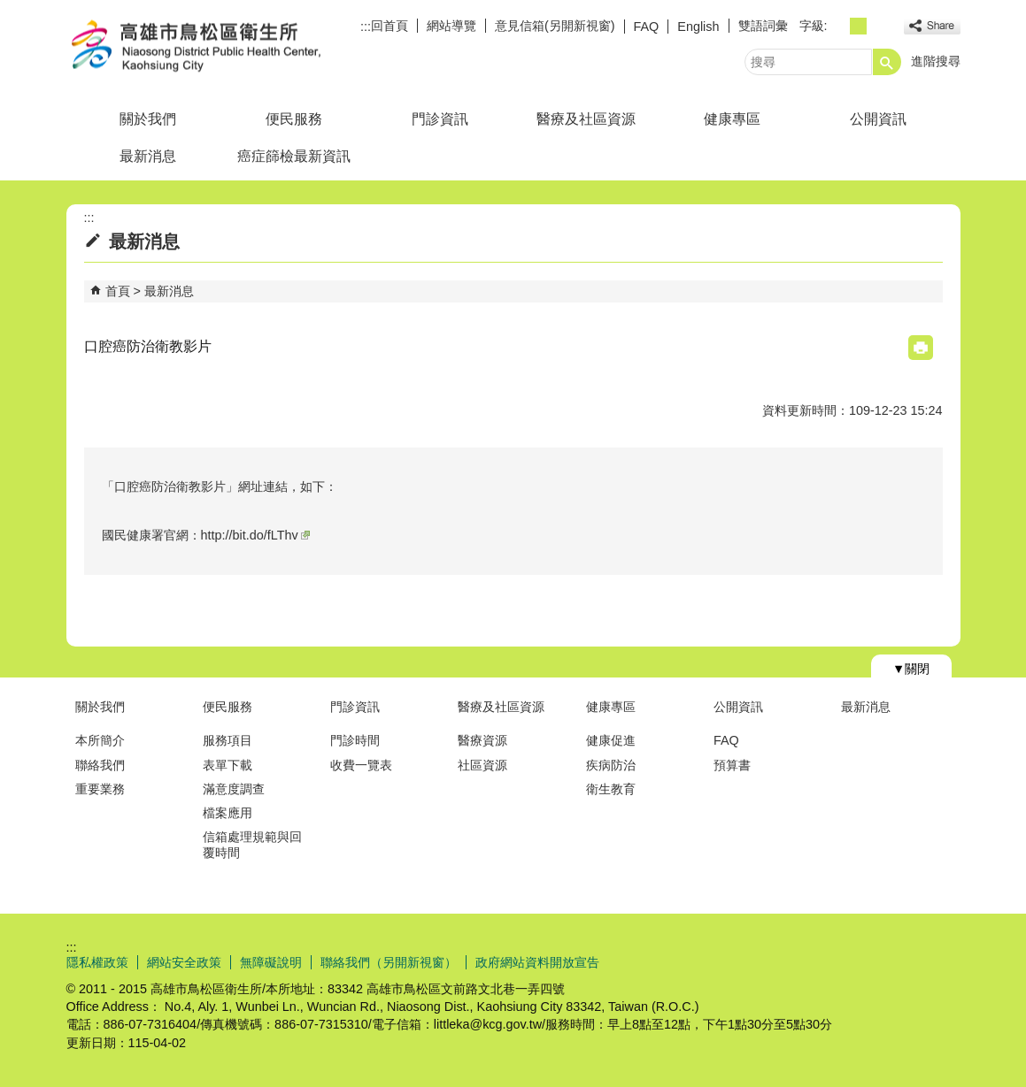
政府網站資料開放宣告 (537, 962)
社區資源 (482, 765)
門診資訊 (440, 118)
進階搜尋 (935, 61)
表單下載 (227, 765)
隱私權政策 (97, 962)
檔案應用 (227, 813)
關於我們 (148, 118)
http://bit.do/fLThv (255, 535)
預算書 (732, 765)
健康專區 (732, 118)
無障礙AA (896, 961)
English (698, 26)
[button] (887, 62)
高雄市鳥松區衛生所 (216, 47)
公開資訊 (878, 118)
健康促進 (611, 740)
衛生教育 (611, 789)
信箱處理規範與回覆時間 (252, 844)
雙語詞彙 (763, 26)
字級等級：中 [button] (858, 26)
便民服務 (294, 118)
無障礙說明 (271, 962)
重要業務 (100, 789)
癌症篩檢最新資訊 (294, 156)
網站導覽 (451, 26)
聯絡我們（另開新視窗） (388, 962)
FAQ (647, 26)
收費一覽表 (361, 765)
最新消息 (148, 156)
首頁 (117, 291)
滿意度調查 (234, 789)
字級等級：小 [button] (838, 26)
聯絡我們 (100, 765)
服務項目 (227, 740)
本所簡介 (100, 740)
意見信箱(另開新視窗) (555, 26)
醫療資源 (482, 740)
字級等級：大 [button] (877, 26)
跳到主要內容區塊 (9, 9)
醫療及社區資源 (586, 118)
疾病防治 (611, 765)
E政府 (809, 960)
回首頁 (389, 26)
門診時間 (355, 740)
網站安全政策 (184, 962)
